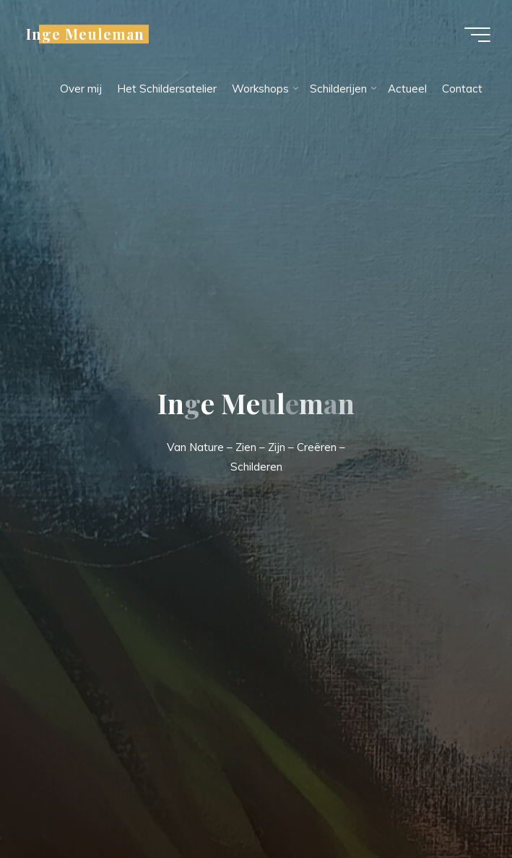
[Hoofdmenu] (477, 34)
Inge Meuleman (85, 34)
